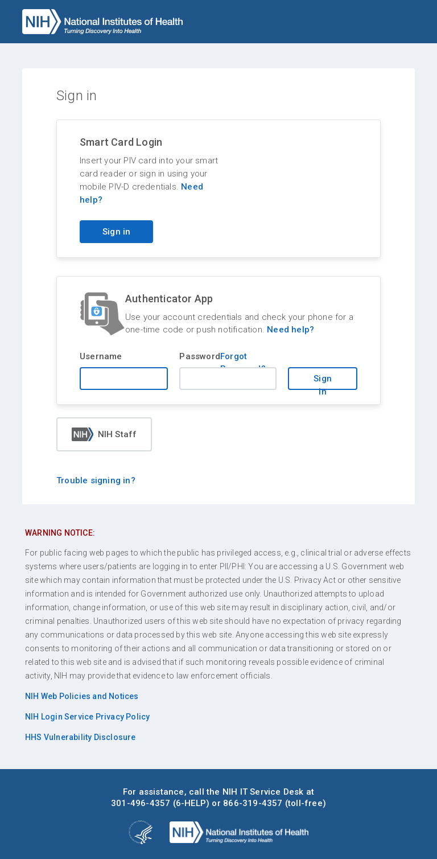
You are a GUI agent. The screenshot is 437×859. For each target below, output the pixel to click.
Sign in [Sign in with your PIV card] (116, 232)
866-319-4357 (252, 803)
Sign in (323, 381)
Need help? (290, 329)
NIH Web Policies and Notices (82, 696)
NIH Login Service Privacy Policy (87, 716)
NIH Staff (104, 434)
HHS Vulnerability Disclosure (80, 737)
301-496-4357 (140, 803)
